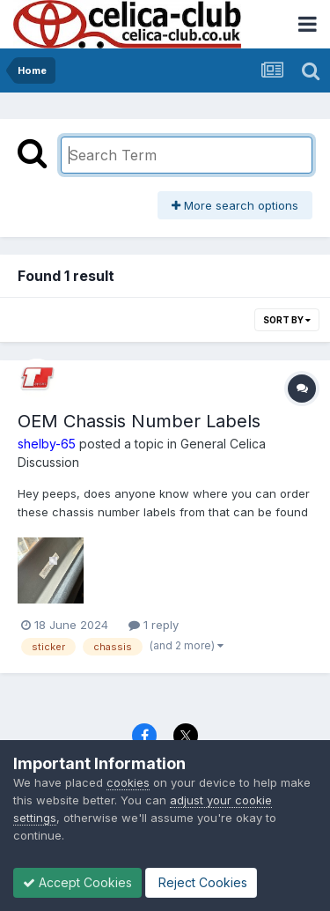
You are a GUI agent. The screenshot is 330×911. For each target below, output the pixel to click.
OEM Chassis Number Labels (139, 421)
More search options (235, 205)
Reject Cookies (201, 882)
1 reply (153, 625)
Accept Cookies (77, 882)
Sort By (287, 320)
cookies (128, 782)
